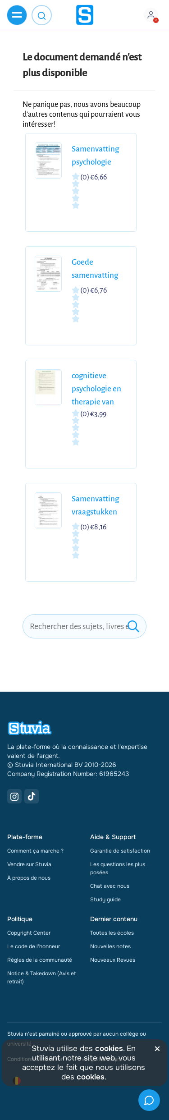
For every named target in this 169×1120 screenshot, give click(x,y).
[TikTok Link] (31, 796)
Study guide (105, 899)
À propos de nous (28, 877)
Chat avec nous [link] (109, 886)
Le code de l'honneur (33, 946)
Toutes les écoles (112, 932)
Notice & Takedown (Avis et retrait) (41, 977)
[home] (85, 15)
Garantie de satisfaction (120, 850)
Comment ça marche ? (35, 850)
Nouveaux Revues (112, 960)
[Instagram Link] (14, 796)
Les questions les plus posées (117, 868)
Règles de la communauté (39, 960)
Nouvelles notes (110, 946)
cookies (109, 1048)
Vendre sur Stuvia (29, 864)
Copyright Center (28, 932)
